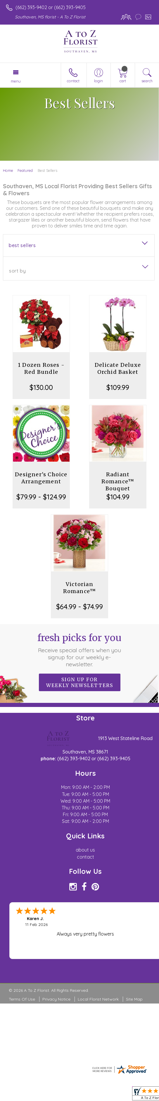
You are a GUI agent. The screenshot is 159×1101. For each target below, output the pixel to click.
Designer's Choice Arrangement (41, 478)
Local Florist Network (98, 999)
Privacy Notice (56, 999)
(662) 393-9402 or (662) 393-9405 (50, 7)
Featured (25, 170)
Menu (16, 81)
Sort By (17, 271)
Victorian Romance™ (79, 588)
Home (8, 170)
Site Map (134, 999)
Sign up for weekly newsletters (79, 682)
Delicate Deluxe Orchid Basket (118, 368)
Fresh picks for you (79, 650)
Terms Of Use (22, 999)
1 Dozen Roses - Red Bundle (41, 368)
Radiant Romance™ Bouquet (117, 481)
